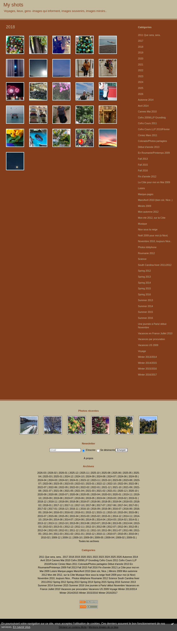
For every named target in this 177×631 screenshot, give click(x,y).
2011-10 (95, 530)
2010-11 (100, 534)
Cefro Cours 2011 (147, 123)
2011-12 (74, 530)
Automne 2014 (146, 100)
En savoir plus (21, 627)
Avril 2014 (143, 106)
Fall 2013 (143, 159)
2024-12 (68, 476)
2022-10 (111, 483)
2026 (140, 94)
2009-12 (56, 537)
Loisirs (141, 188)
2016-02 (68, 512)
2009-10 (77, 537)
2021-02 (100, 491)
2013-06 (106, 523)
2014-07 (68, 519)
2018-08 (74, 501)
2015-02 (95, 516)
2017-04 (122, 505)
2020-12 (122, 491)
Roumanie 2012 (146, 253)
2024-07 (111, 476)
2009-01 (131, 537)
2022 (140, 70)
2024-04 (42, 480)
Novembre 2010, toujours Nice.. (154, 241)
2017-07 (100, 505)
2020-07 (63, 494)
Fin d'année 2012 (147, 176)
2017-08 (90, 505)
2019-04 (100, 498)
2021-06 (58, 491)
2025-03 (47, 476)
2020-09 (42, 494)
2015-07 (42, 516)
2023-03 (68, 483)
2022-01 (95, 487)
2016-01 (79, 512)
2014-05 (90, 519)
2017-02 (42, 509)
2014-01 (133, 519)
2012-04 (42, 530)
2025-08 (105, 473)
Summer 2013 (145, 300)
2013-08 (84, 523)
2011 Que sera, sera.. (149, 35)
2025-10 (95, 473)
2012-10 (90, 526)
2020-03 (106, 494)
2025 (140, 88)
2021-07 (47, 491)
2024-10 (79, 476)
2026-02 (52, 473)
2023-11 (95, 480)
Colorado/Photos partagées (152, 141)
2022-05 (63, 487)
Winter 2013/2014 (147, 357)
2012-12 (68, 526)
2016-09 (95, 509)
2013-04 (127, 523)
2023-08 (127, 480)
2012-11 (79, 526)
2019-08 (58, 498)
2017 (140, 41)
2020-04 (95, 494)
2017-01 (52, 509)
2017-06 (111, 505)
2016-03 (58, 512)
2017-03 (133, 505)
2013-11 (52, 523)
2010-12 (90, 534)
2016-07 (116, 509)
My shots (13, 5)
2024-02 (63, 480)
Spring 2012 (144, 271)
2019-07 (68, 498)
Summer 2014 (145, 306)
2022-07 (42, 487)
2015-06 (52, 516)
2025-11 (84, 473)
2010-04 (133, 534)
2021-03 (90, 491)
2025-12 (73, 473)
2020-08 (52, 494)
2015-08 (133, 512)
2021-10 (116, 487)
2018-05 (106, 501)
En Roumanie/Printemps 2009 (154, 153)
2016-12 (63, 509)
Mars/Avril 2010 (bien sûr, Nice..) (155, 200)
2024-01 (74, 480)
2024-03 (52, 480)
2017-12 (58, 505)
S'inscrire (88, 450)
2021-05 (68, 491)
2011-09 (106, 530)
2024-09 (90, 476)
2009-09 (88, 537)
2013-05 (116, 523)
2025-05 (127, 473)
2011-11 (84, 530)
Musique (142, 224)
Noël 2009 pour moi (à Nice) (153, 235)
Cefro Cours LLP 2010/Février (154, 129)
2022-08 (133, 483)
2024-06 (122, 476)
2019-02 (122, 498)
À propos (88, 458)
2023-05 (58, 483)
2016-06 (127, 509)
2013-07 (95, 523)
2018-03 (127, 501)
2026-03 (41, 473)
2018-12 (42, 501)
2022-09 (122, 483)
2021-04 (79, 491)
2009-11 (66, 537)
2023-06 (47, 483)
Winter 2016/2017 (147, 374)
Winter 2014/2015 (147, 363)
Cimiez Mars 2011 (147, 135)
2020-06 (74, 494)
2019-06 (79, 498)
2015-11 (100, 512)
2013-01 (58, 526)
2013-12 (42, 523)
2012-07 (111, 526)
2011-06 (127, 530)
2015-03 (84, 516)
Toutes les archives (89, 541)
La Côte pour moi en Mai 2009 (154, 182)
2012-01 (63, 530)
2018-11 (52, 501)
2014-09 (47, 519)
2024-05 (133, 476)
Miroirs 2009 (144, 206)
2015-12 (90, 512)
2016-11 (74, 509)
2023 (140, 76)
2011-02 (68, 534)
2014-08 (58, 519)
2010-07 (111, 534)
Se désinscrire (106, 450)
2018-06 (95, 501)
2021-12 (106, 487)
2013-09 (74, 523)
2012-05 (133, 526)
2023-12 (84, 480)
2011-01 (79, 534)
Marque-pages (145, 194)
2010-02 (45, 537)
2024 (140, 82)
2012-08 (100, 526)
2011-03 (58, 534)
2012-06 (122, 526)
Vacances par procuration (151, 339)
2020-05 (84, 494)
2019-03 (111, 498)
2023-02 (79, 483)
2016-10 (84, 509)
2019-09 (47, 498)
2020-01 (116, 494)
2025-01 (58, 476)
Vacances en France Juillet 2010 (155, 333)
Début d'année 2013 (148, 147)
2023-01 (90, 483)
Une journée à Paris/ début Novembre (105, 585)
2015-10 (111, 512)
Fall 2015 (143, 165)
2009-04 (109, 537)
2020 (140, 58)
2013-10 (63, 523)
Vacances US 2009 (148, 345)
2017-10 (79, 505)
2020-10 (133, 491)
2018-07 (84, 501)
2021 (140, 64)
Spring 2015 (144, 288)
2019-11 (127, 494)
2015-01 (106, 516)
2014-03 (111, 519)
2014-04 (100, 519)
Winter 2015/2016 (147, 368)
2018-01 (47, 505)
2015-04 (74, 516)
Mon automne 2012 (148, 212)
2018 (140, 47)
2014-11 (127, 516)
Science (142, 259)
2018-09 (63, 501)
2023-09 (116, 480)
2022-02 (84, 487)
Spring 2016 (144, 294)
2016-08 (106, 509)
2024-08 (100, 476)
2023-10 (106, 480)
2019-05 (90, 498)
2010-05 (122, 534)
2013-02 (47, 526)
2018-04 (116, 501)
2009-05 (99, 537)
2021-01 (111, 491)
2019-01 (133, 498)
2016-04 (47, 512)
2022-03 (74, 487)
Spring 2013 (144, 277)
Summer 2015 (145, 312)
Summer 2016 (145, 318)
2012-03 (52, 530)
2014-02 (122, 519)
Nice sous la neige (147, 229)
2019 (140, 52)
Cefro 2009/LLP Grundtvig (152, 117)
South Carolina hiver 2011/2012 (154, 265)
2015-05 (63, 516)
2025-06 (116, 473)
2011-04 (47, 534)
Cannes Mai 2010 (147, 111)
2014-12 (116, 516)
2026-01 (63, 473)
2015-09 (122, 512)
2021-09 (127, 487)
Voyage (142, 351)
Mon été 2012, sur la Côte (152, 218)
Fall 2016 (143, 170)
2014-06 (79, 519)
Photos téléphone (147, 247)
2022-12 (100, 483)
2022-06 (52, 487)
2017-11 (68, 505)
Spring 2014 (144, 283)
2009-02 (120, 537)
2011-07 (116, 530)
